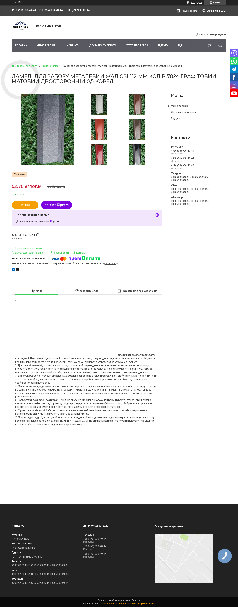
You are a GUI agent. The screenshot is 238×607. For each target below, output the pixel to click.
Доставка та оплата (102, 45)
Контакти (73, 45)
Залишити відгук (216, 10)
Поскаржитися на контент (113, 603)
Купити (25, 204)
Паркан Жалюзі (50, 65)
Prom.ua (136, 600)
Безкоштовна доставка (29, 248)
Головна (21, 45)
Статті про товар (137, 45)
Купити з (57, 205)
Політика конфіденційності (141, 603)
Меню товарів (46, 45)
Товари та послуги (27, 65)
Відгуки (163, 45)
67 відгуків (196, 2)
